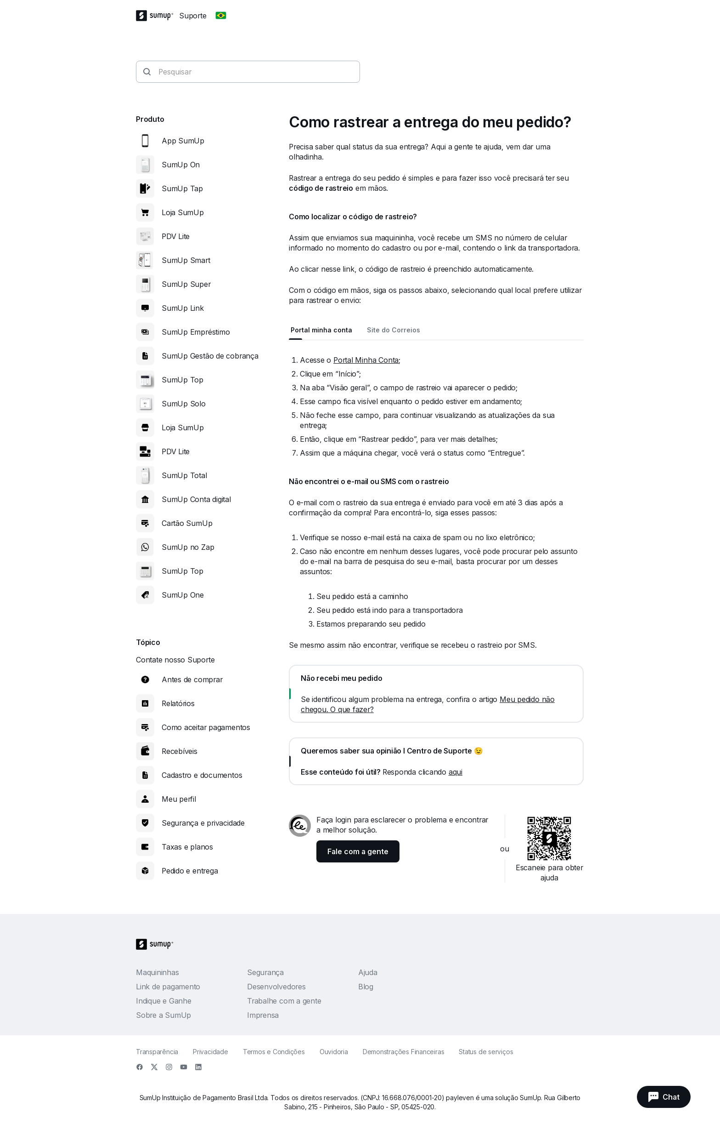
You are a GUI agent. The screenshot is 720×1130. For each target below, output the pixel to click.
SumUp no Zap (188, 547)
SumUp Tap (182, 188)
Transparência (157, 1052)
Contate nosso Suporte (175, 659)
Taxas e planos (187, 846)
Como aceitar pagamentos (206, 727)
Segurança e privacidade (203, 823)
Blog (365, 986)
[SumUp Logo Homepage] (157, 15)
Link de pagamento (168, 986)
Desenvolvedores (276, 986)
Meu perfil (179, 799)
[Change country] (221, 16)
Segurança (265, 972)
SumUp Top (182, 379)
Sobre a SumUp (163, 1015)
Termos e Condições (274, 1052)
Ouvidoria (334, 1052)
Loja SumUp (183, 212)
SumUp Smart (186, 260)
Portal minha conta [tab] (321, 330)
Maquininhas (157, 972)
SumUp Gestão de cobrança (210, 355)
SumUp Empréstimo (196, 332)
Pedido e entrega (190, 870)
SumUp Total (184, 475)
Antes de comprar (192, 679)
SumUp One (183, 594)
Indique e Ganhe (163, 1000)
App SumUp (183, 140)
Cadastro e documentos (202, 775)
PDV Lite (176, 236)
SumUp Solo (184, 403)
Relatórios (178, 703)
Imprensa (263, 1015)
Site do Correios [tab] (393, 330)
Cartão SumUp (187, 523)
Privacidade (210, 1052)
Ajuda (367, 972)
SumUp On (181, 164)
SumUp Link (183, 308)
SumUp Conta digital (196, 499)
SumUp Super (186, 284)
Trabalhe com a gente (284, 1000)
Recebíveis (179, 751)
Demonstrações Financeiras (403, 1052)
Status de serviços (486, 1052)
